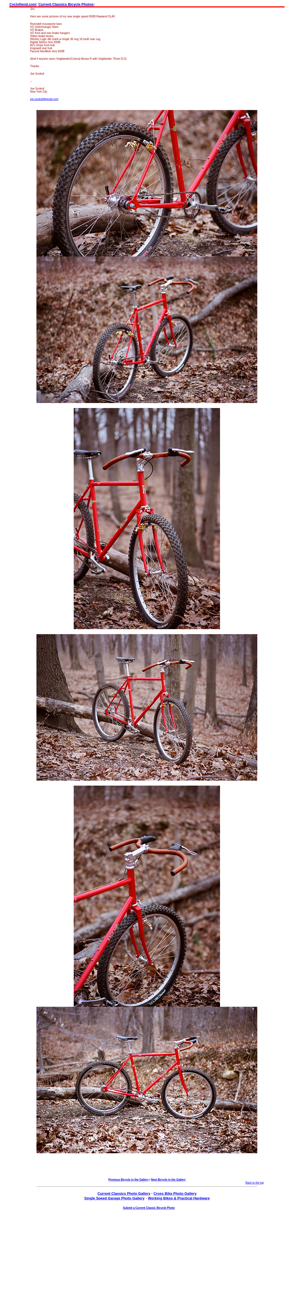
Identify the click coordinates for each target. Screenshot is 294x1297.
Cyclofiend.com (22, 4)
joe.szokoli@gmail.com (44, 99)
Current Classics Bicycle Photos (66, 4)
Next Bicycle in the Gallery (168, 1179)
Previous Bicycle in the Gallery (128, 1179)
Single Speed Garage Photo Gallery (114, 1198)
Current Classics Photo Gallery (123, 1193)
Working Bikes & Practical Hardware (179, 1198)
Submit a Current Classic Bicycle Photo (149, 1207)
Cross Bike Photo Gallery (175, 1193)
